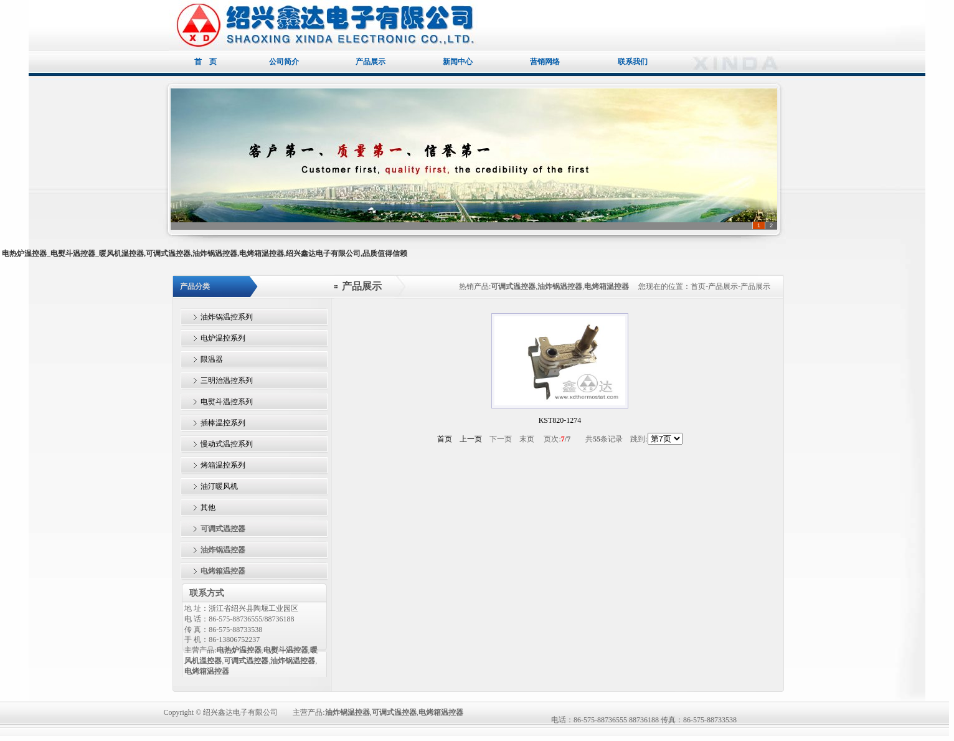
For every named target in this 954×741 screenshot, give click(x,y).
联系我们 (632, 61)
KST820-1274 (560, 420)
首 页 (209, 61)
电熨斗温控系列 (227, 401)
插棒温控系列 (223, 422)
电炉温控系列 (223, 338)
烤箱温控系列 (223, 465)
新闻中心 (457, 61)
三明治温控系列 (227, 380)
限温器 (212, 359)
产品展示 (370, 61)
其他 (208, 507)
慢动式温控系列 (227, 444)
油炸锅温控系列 (227, 317)
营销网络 (545, 61)
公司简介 (288, 61)
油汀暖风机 (219, 486)
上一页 (471, 439)
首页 (444, 439)
